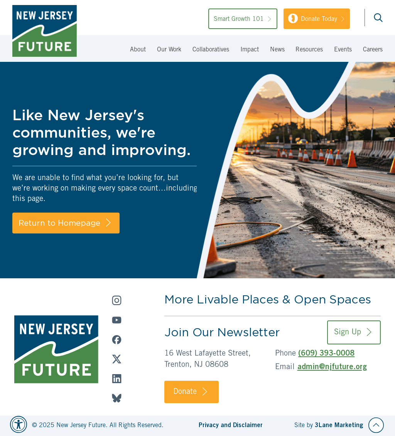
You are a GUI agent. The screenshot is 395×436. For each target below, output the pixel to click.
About (138, 50)
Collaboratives (210, 50)
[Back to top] (376, 425)
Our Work (169, 50)
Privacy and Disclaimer (231, 425)
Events (343, 50)
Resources (309, 50)
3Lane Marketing (339, 425)
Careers (373, 50)
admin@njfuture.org (332, 367)
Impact (249, 50)
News (277, 50)
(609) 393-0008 (326, 354)
